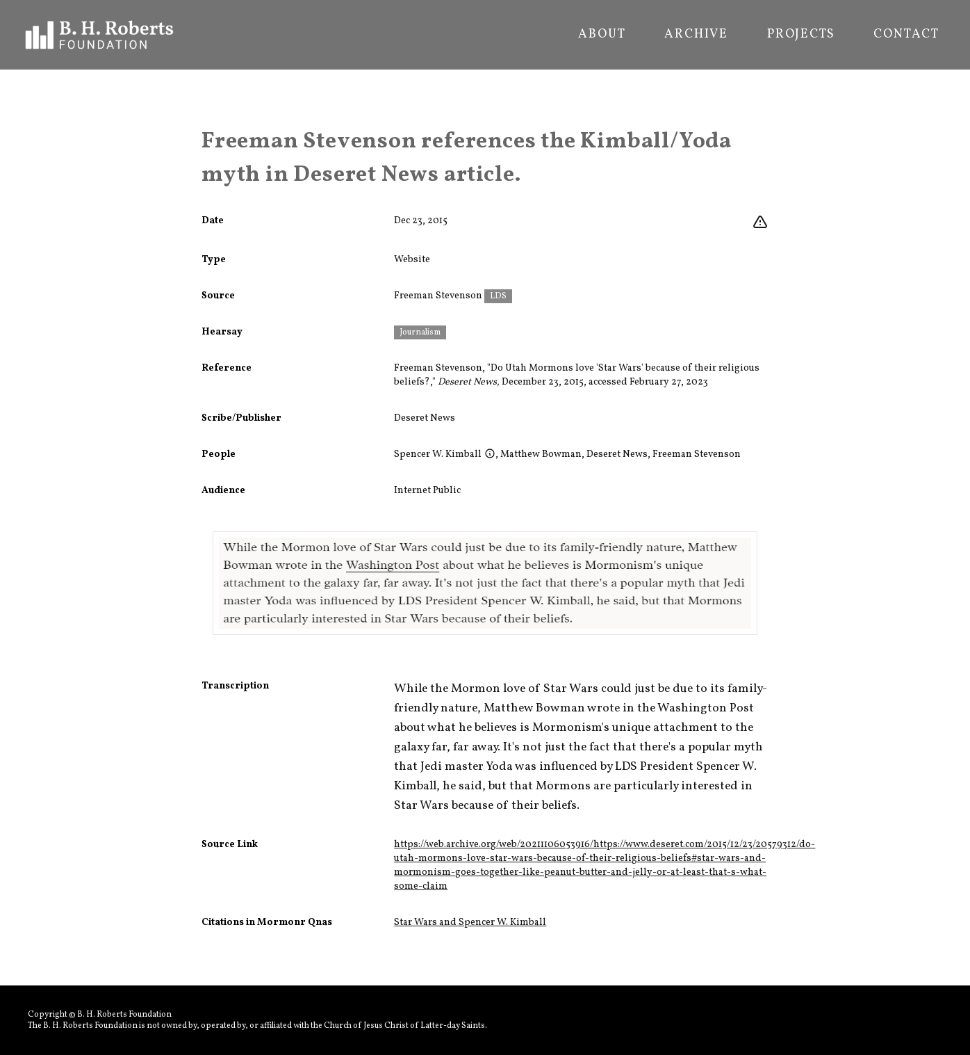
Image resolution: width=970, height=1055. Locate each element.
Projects (801, 34)
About (601, 34)
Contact (906, 34)
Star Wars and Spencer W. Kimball (470, 922)
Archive (696, 34)
